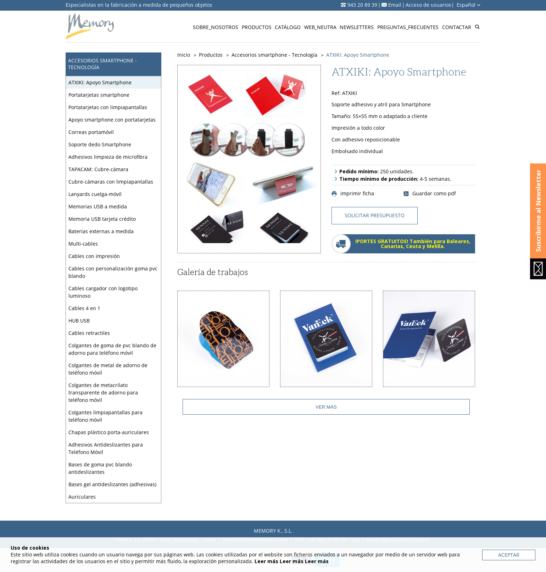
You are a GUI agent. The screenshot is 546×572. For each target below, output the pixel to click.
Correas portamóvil (91, 132)
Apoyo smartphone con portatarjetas (112, 119)
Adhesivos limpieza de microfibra (107, 156)
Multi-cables (83, 243)
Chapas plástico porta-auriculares (108, 432)
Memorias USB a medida (97, 206)
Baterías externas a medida (101, 231)
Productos (257, 27)
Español (468, 4)
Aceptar (508, 554)
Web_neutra (320, 27)
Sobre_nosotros (215, 27)
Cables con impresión (94, 256)
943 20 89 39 (362, 4)
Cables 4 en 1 (84, 308)
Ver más (326, 407)
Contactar (456, 27)
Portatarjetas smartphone (98, 94)
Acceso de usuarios (428, 4)
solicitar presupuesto (375, 215)
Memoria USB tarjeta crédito (102, 218)
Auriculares (82, 496)
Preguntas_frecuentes (408, 27)
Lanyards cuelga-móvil (95, 194)
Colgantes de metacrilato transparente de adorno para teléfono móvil (103, 392)
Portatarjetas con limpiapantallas (107, 107)
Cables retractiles (89, 333)
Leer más (266, 561)
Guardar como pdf (429, 193)
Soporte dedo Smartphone (99, 144)
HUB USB (79, 320)
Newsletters (357, 27)
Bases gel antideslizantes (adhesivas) (112, 484)
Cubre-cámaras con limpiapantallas (110, 181)
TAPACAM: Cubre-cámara (98, 169)
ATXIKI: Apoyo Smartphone (100, 82)
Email (394, 4)
